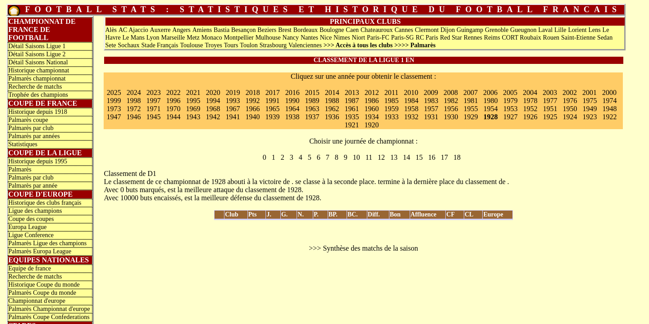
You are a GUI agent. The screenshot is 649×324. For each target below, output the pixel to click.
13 (394, 157)
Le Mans (133, 37)
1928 (490, 117)
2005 (510, 92)
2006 (490, 92)
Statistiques (22, 144)
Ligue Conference (31, 235)
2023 (153, 92)
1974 (609, 100)
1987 (351, 100)
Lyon (153, 37)
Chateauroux (377, 30)
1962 (331, 108)
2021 (193, 92)
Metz (193, 37)
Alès (111, 30)
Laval (545, 30)
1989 (312, 100)
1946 (133, 117)
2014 (332, 92)
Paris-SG (402, 37)
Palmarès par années (33, 136)
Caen (352, 30)
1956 (450, 108)
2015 (312, 92)
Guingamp (470, 30)
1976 (569, 100)
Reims (492, 37)
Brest (285, 30)
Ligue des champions (35, 210)
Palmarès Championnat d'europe (49, 309)
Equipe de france (29, 268)
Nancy (291, 37)
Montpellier (239, 37)
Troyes (213, 45)
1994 (213, 100)
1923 (589, 117)
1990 (292, 100)
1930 (450, 117)
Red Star (451, 37)
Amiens (202, 30)
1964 (292, 108)
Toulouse (191, 45)
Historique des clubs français (44, 202)
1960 (371, 108)
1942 (213, 117)
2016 (292, 92)
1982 (450, 100)
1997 (153, 100)
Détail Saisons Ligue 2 (36, 54)
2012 (372, 92)
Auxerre (160, 30)
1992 (252, 100)
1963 (312, 108)
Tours (231, 45)
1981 (470, 100)
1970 (173, 108)
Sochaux (128, 45)
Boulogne (332, 30)
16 (431, 157)
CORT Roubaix (521, 37)
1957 (431, 108)
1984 (411, 100)
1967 (232, 108)
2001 (589, 92)
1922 (609, 117)
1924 (569, 117)
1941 (232, 117)
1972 (133, 108)
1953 (510, 108)
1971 (153, 108)
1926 (530, 117)
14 (406, 157)
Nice (326, 37)
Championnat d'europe (36, 300)
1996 (173, 100)
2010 (411, 92)
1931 (431, 117)
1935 (351, 117)
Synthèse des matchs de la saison (370, 248)
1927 (510, 117)
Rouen (551, 37)
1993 (232, 100)
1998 (133, 100)
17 (444, 157)
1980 (490, 100)
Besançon (243, 30)
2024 (134, 92)
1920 (371, 125)
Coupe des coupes (31, 219)
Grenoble (496, 30)
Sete (110, 45)
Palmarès (19, 169)
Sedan (604, 37)
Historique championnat (38, 70)
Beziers (266, 30)
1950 (569, 108)
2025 (114, 92)
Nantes (309, 37)
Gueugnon (523, 30)
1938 (292, 117)
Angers (181, 30)
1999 (113, 100)
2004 (530, 92)
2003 (550, 92)
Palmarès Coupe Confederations (48, 317)
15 (419, 157)
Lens (594, 30)
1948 (609, 108)
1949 (589, 108)
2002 (569, 92)
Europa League (27, 227)
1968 (213, 108)
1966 (252, 108)
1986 (371, 100)
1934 (371, 117)
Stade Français (160, 45)
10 (356, 157)
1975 (589, 100)
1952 (530, 108)
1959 (391, 108)
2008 (450, 92)
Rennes (473, 37)
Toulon (248, 45)
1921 (351, 125)
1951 (550, 108)
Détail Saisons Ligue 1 (36, 46)
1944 (173, 117)
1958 (411, 108)
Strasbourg (273, 45)
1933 (391, 117)
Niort (359, 37)
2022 (173, 92)
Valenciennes (305, 45)
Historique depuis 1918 (37, 111)
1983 (431, 100)
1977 (550, 100)
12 (381, 157)
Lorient (577, 30)
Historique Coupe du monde (43, 284)
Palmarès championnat (36, 78)
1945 (153, 117)
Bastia (221, 30)
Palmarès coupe (28, 120)
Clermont (427, 30)
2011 (391, 92)
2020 (213, 92)
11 (369, 157)
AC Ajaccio (133, 30)
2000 (609, 92)
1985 (391, 100)
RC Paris (427, 37)
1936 (331, 117)
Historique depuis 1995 (37, 161)
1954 (490, 108)
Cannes (403, 30)
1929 (470, 117)
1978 (530, 100)
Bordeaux (305, 30)
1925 (550, 117)
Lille (560, 30)
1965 (272, 108)
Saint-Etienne (578, 37)
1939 (272, 117)
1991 (272, 100)
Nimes (342, 37)
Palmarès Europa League (39, 251)
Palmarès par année (32, 185)
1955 (470, 108)
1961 (351, 108)
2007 (470, 92)
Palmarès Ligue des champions (47, 243)
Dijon (447, 30)
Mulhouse (268, 37)
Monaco (211, 37)
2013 (352, 92)
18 (457, 157)
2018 (253, 92)
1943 (193, 117)
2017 (272, 92)
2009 (431, 92)
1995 (193, 100)
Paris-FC (378, 37)
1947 (113, 117)
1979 (510, 100)
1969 (193, 108)
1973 (113, 108)
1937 (312, 117)
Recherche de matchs (35, 86)
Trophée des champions (38, 94)
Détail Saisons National (38, 62)
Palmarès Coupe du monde (42, 292)
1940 (252, 117)
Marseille (173, 37)
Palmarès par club (30, 128)
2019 (233, 92)
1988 (331, 100)
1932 (411, 117)
